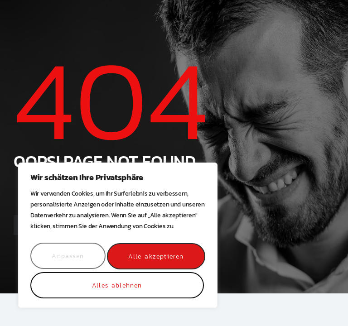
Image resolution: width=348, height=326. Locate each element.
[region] (118, 238)
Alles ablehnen (155, 259)
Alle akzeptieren (117, 285)
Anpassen (67, 259)
